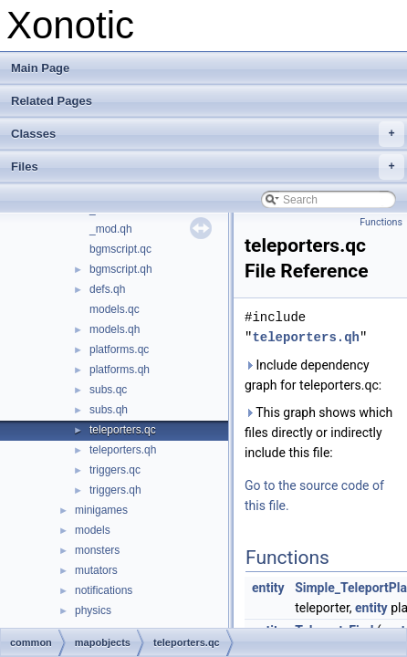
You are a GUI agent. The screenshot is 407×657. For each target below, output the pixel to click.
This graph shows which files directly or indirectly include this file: (318, 432)
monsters (97, 550)
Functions (381, 222)
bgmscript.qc (120, 249)
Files (207, 167)
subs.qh (108, 409)
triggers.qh (115, 490)
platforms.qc (119, 349)
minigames (101, 510)
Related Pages (51, 101)
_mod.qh (110, 229)
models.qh (114, 329)
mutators (96, 570)
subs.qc (108, 389)
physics (93, 610)
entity (268, 587)
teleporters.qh (122, 449)
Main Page (40, 68)
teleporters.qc (122, 429)
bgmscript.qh (120, 269)
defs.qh (107, 289)
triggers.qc (115, 470)
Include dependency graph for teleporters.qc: (313, 375)
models (92, 530)
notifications (103, 590)
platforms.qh (119, 369)
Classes (207, 134)
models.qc (114, 309)
